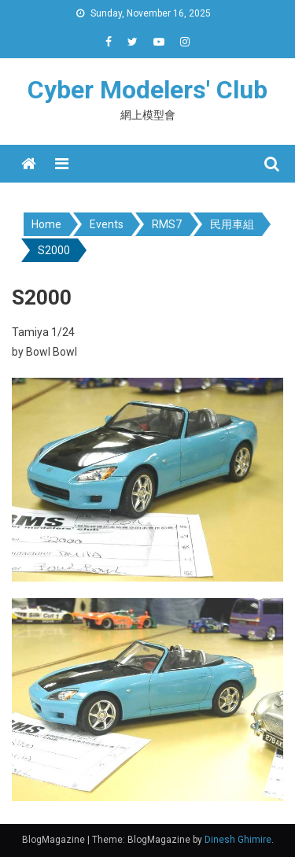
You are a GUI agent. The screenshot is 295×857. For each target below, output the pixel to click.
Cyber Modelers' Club (147, 90)
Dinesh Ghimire (238, 839)
